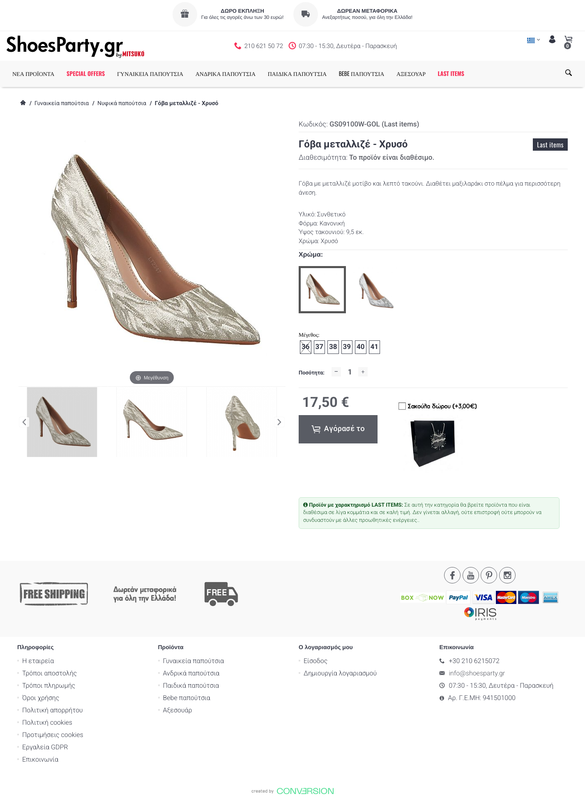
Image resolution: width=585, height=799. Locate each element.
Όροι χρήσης (40, 697)
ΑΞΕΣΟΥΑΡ (411, 73)
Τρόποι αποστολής (49, 673)
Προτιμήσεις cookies (52, 734)
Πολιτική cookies (47, 722)
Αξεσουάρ (177, 710)
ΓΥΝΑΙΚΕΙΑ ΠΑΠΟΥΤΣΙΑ (150, 73)
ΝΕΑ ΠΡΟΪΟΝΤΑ (33, 73)
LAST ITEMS (451, 73)
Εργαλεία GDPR (45, 747)
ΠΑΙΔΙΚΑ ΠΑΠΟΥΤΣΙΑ (297, 73)
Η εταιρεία (38, 660)
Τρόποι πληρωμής (48, 685)
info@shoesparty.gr (477, 673)
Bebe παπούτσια (186, 697)
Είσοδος (315, 660)
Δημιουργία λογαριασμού (340, 673)
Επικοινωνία (40, 759)
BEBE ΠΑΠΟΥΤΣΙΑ (362, 73)
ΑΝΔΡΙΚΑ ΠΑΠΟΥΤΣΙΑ (226, 73)
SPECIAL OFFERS (86, 73)
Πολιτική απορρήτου (52, 710)
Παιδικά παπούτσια (191, 685)
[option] (322, 289)
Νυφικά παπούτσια (121, 103)
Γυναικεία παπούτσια (62, 103)
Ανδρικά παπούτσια (191, 673)
